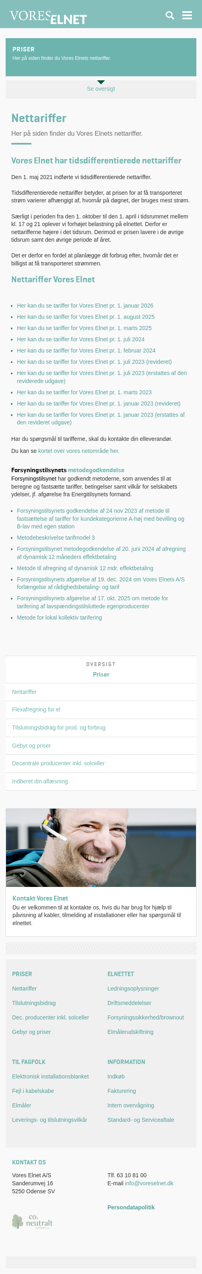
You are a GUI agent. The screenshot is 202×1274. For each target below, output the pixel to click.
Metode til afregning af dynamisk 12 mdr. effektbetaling (85, 568)
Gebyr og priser (31, 745)
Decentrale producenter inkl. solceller (58, 763)
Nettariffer (24, 692)
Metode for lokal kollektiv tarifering (59, 617)
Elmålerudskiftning (130, 1032)
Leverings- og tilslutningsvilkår (49, 1120)
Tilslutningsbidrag (34, 1003)
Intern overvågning (130, 1105)
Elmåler (21, 1105)
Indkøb (116, 1076)
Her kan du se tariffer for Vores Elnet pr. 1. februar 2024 (86, 350)
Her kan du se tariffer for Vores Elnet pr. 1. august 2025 (86, 317)
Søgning (170, 15)
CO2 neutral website (34, 1221)
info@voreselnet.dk (149, 1183)
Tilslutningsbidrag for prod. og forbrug (58, 727)
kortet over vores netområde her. (79, 451)
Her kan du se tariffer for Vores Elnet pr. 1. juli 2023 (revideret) (94, 362)
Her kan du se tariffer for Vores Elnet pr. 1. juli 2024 (80, 339)
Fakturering (121, 1091)
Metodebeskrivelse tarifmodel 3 (56, 537)
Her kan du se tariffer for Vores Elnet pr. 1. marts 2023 (84, 392)
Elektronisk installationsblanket (50, 1076)
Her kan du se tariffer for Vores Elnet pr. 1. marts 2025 (84, 328)
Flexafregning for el (36, 709)
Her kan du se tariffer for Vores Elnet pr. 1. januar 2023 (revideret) (99, 403)
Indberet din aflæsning (40, 781)
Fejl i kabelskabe (33, 1091)
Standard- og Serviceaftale (140, 1120)
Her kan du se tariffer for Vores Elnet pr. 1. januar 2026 (85, 305)
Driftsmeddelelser (129, 1003)
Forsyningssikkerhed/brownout (145, 1017)
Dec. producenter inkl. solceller (50, 1017)
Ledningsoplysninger (133, 988)
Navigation (187, 15)
